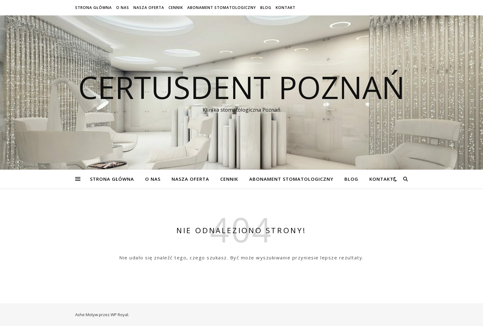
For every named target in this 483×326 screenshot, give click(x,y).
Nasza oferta (148, 7)
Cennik (175, 7)
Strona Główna (93, 7)
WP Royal (119, 314)
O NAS (122, 7)
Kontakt (285, 7)
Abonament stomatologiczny (221, 7)
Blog (265, 7)
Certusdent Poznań (241, 87)
